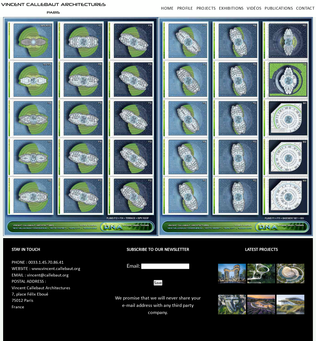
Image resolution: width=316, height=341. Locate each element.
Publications (279, 8)
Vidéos (254, 8)
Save (158, 282)
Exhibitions (231, 8)
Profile (185, 8)
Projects (205, 8)
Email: (133, 266)
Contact (305, 8)
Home (167, 8)
